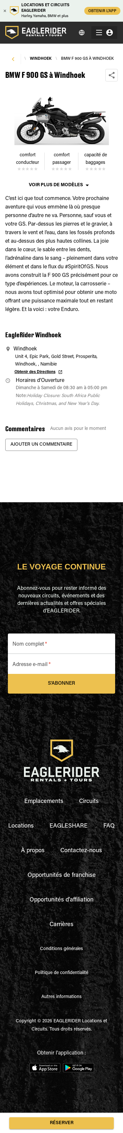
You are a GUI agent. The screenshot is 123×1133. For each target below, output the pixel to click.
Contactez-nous (81, 851)
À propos (33, 851)
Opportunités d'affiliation (61, 900)
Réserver (61, 1123)
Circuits (89, 802)
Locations (21, 826)
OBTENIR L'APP (102, 10)
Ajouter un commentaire (41, 445)
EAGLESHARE (69, 826)
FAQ (109, 826)
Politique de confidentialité (61, 973)
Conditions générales (61, 949)
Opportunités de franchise (62, 875)
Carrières (61, 925)
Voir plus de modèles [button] (56, 185)
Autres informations (61, 997)
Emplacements (43, 802)
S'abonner (61, 684)
